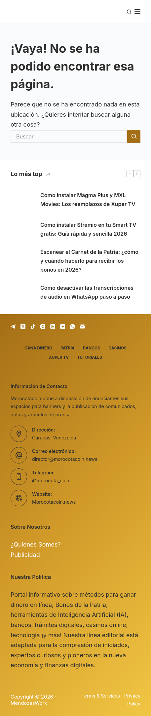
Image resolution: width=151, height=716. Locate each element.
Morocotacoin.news (54, 502)
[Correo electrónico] (82, 326)
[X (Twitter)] (22, 326)
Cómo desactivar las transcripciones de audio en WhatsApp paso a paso (86, 292)
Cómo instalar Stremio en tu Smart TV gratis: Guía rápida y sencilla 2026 (88, 229)
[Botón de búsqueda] (133, 136)
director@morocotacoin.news (64, 459)
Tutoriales (89, 357)
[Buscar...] (69, 136)
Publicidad (25, 554)
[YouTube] (62, 326)
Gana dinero (38, 347)
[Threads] (52, 326)
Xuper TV (59, 357)
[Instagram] (42, 326)
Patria (67, 347)
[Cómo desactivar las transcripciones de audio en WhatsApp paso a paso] (22, 292)
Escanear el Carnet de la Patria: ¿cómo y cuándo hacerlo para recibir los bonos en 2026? (89, 261)
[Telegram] (13, 326)
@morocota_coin (50, 480)
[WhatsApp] (72, 326)
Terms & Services (101, 696)
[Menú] (137, 12)
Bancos (91, 347)
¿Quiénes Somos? (36, 544)
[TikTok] (32, 326)
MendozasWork (29, 703)
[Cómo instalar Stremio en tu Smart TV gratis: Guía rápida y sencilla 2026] (22, 229)
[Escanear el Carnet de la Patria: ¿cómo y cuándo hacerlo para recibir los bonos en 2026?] (22, 261)
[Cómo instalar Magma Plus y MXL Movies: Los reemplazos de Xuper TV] (22, 199)
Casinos (117, 347)
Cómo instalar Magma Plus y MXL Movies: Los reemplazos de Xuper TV (87, 199)
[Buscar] (129, 12)
